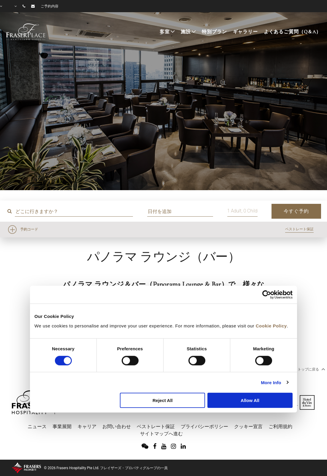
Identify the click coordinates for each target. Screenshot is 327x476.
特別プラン (214, 32)
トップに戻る (311, 369)
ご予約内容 (49, 6)
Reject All (163, 400)
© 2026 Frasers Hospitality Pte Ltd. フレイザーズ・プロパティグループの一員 (106, 468)
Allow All (250, 400)
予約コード (29, 229)
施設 (186, 32)
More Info (271, 382)
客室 (165, 32)
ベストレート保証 (299, 229)
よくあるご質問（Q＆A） (292, 32)
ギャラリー (245, 32)
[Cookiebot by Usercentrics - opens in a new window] (267, 294)
